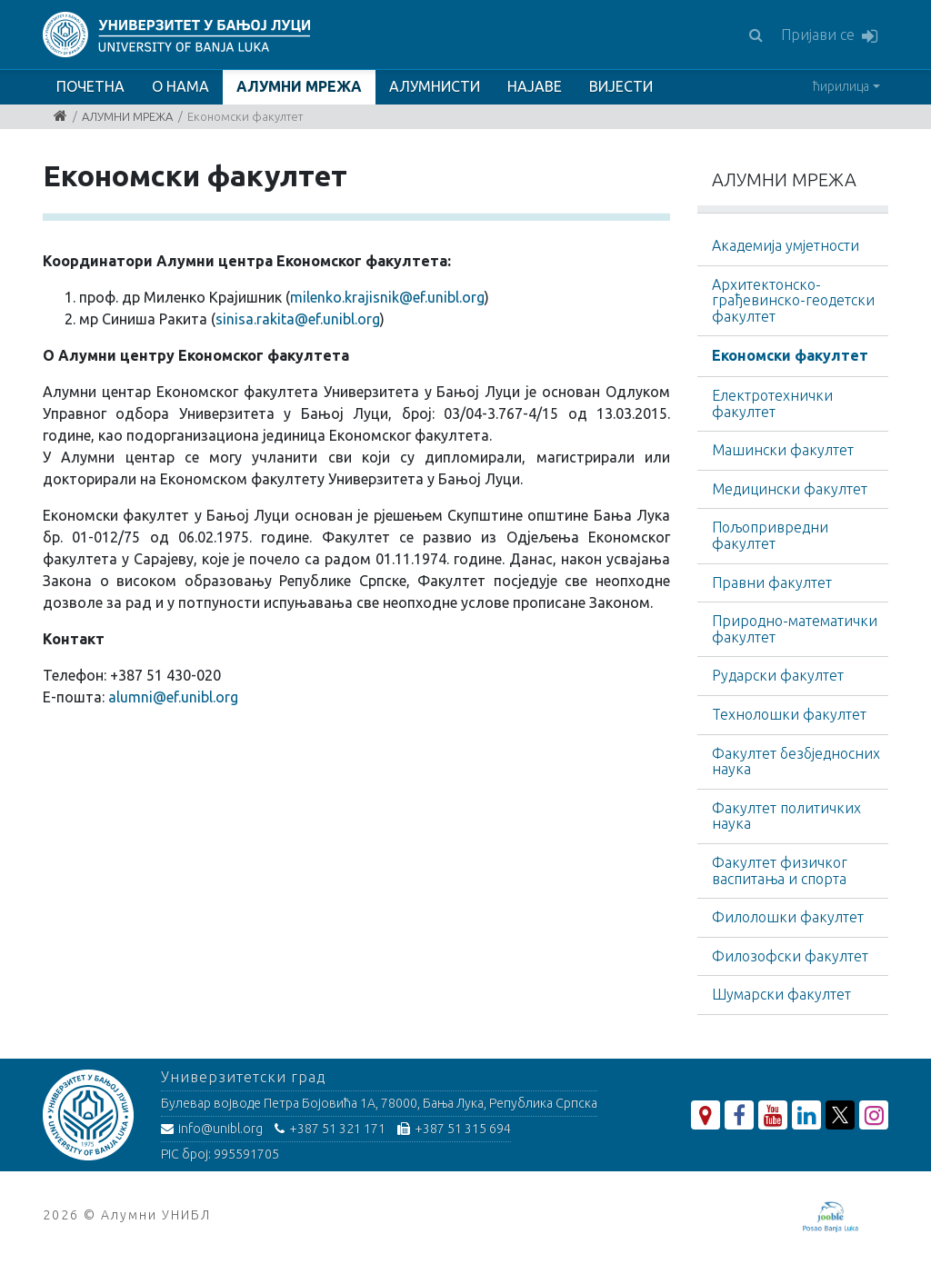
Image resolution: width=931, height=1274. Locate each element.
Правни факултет (772, 582)
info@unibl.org (212, 1128)
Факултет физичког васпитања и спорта (779, 870)
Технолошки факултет (789, 714)
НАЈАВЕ (534, 86)
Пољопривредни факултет (770, 535)
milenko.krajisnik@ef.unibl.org (387, 297)
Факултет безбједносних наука (796, 761)
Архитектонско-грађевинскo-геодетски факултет (793, 300)
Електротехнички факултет (772, 403)
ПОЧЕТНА (90, 86)
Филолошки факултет (788, 917)
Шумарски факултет (781, 994)
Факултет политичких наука (786, 816)
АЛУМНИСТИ (434, 86)
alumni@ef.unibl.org (173, 697)
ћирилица (841, 86)
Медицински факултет (789, 489)
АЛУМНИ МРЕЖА (299, 86)
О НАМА (180, 86)
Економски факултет (790, 355)
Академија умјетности (785, 245)
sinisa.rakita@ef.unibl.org (297, 319)
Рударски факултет (778, 675)
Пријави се (829, 35)
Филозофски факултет (790, 956)
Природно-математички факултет (794, 628)
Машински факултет (783, 450)
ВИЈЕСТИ (621, 86)
